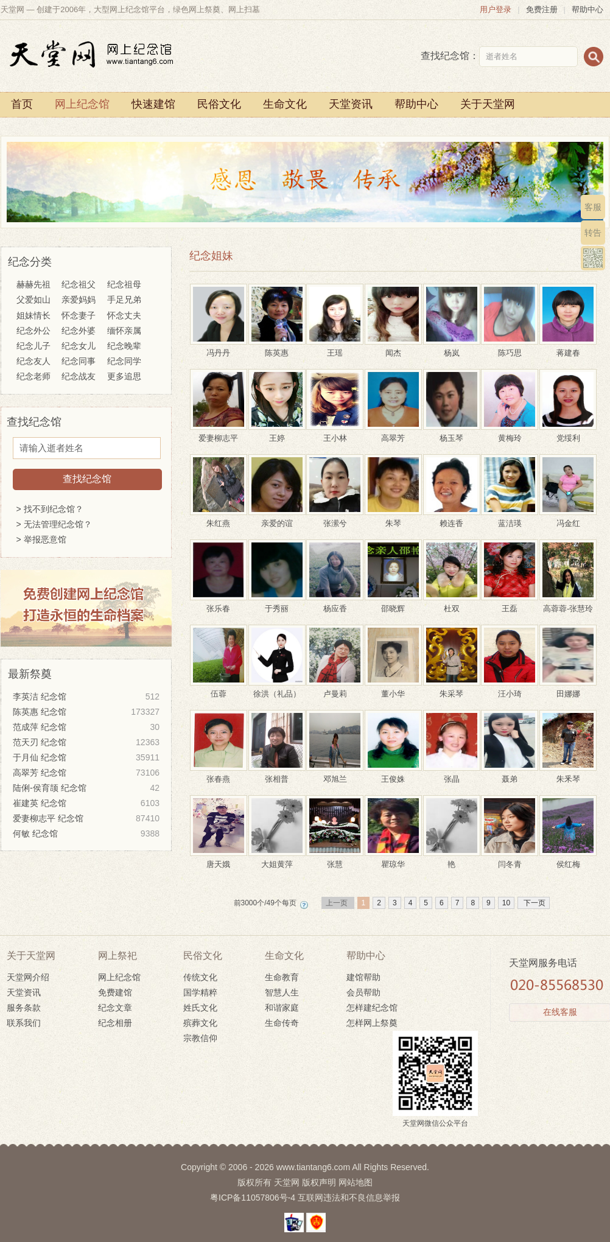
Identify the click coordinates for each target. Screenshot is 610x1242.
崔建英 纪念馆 (86, 803)
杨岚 (451, 348)
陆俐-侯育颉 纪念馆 (86, 788)
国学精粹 (200, 992)
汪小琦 (509, 688)
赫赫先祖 (33, 284)
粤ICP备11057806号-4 (252, 1197)
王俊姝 (393, 774)
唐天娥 (218, 859)
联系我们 (24, 1023)
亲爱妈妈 (78, 299)
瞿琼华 (393, 859)
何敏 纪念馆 (86, 833)
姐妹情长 (33, 315)
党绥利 (568, 433)
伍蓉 (218, 688)
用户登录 (495, 9)
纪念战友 (78, 376)
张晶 (451, 774)
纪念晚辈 (124, 346)
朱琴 (393, 518)
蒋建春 (568, 348)
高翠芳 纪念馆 (86, 773)
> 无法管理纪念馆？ (54, 524)
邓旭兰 (334, 774)
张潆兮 (334, 518)
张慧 (334, 859)
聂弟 (509, 774)
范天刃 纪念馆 (86, 742)
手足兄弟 (124, 299)
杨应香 (334, 603)
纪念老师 (33, 376)
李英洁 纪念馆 (86, 696)
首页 (22, 104)
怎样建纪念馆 (372, 1007)
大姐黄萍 (277, 859)
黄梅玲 (509, 433)
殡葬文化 (200, 1023)
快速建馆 (153, 104)
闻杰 (393, 348)
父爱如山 (33, 299)
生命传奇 (282, 1023)
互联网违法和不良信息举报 (349, 1197)
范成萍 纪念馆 (86, 727)
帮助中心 (587, 9)
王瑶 (334, 348)
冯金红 (568, 518)
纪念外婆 (78, 330)
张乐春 (218, 603)
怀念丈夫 (124, 315)
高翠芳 (393, 433)
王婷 (277, 433)
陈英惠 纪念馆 (86, 712)
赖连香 (451, 518)
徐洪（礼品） (277, 688)
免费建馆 (115, 992)
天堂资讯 (351, 104)
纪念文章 (115, 1007)
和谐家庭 (282, 1007)
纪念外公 (33, 330)
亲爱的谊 (277, 518)
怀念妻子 (78, 315)
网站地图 (355, 1182)
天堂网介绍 (28, 977)
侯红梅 (568, 859)
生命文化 (285, 104)
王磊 (509, 603)
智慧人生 (282, 992)
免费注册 (542, 9)
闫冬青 (509, 859)
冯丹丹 (218, 348)
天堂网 (287, 1182)
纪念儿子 (33, 346)
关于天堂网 (487, 104)
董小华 (393, 688)
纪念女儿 (78, 346)
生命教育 (282, 977)
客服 (592, 207)
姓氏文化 (200, 1007)
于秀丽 (277, 603)
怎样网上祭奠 (372, 1023)
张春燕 (218, 774)
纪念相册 (115, 1023)
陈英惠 (277, 348)
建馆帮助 (363, 977)
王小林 (334, 433)
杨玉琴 (451, 433)
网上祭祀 (117, 955)
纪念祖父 (78, 284)
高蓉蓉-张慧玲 (568, 603)
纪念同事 (78, 361)
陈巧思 (509, 348)
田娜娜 (568, 688)
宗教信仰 (200, 1038)
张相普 (277, 774)
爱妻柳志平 (218, 433)
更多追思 (124, 376)
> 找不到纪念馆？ (49, 509)
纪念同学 (124, 361)
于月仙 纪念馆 (86, 757)
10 (506, 903)
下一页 (533, 903)
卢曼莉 (334, 688)
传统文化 (200, 977)
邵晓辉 (393, 603)
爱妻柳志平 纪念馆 (86, 818)
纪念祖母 (124, 284)
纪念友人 (33, 361)
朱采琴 (451, 688)
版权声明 (319, 1182)
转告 (592, 232)
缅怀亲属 (124, 330)
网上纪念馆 (82, 104)
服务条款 (24, 1007)
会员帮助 (363, 992)
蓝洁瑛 (509, 518)
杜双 (451, 603)
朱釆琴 (568, 774)
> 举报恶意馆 (41, 539)
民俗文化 (219, 104)
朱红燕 (218, 518)
